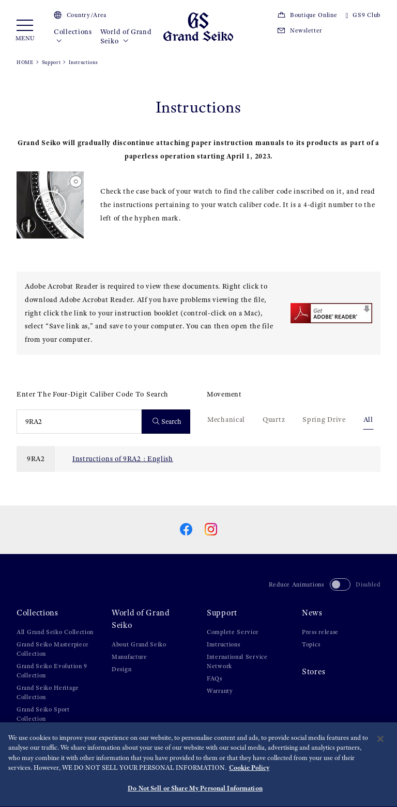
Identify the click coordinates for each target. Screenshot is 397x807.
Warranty (220, 691)
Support (51, 62)
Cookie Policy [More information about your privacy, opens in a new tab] (249, 770)
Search (167, 421)
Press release (320, 632)
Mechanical (226, 419)
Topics (311, 644)
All (368, 419)
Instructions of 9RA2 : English (122, 458)
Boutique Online (307, 15)
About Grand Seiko (139, 644)
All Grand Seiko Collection (55, 632)
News (312, 613)
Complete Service (233, 632)
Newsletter (299, 30)
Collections (73, 36)
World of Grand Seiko (126, 36)
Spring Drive (323, 419)
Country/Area (80, 15)
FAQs (214, 678)
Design (121, 669)
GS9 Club (363, 15)
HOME (25, 62)
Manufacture (129, 657)
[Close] (380, 741)
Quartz (274, 419)
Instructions (223, 644)
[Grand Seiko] (198, 26)
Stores (313, 672)
